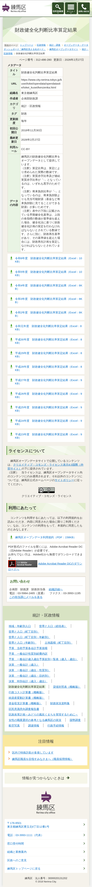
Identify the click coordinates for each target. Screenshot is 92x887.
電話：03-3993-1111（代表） (25, 835)
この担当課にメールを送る (25, 597)
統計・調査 (54, 45)
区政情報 (41, 45)
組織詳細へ (56, 589)
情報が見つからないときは (43, 778)
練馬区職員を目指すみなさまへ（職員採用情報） (42, 759)
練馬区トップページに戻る (23, 868)
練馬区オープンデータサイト (63, 49)
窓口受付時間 (15, 843)
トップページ (26, 45)
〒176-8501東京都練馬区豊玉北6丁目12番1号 (28, 825)
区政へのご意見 (17, 860)
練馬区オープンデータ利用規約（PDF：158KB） (45, 537)
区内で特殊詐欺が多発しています (33, 752)
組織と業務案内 (17, 851)
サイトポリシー (64, 480)
